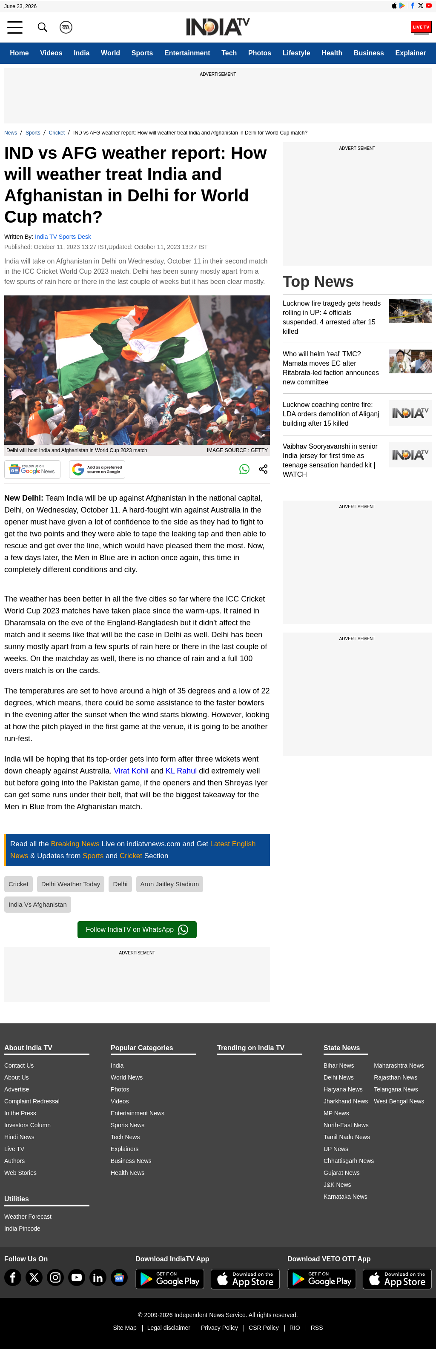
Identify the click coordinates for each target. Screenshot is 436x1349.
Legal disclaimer (168, 1327)
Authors (14, 1160)
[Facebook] (12, 1277)
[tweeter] (34, 1277)
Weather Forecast (28, 1216)
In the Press (20, 1113)
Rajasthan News (395, 1077)
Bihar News (339, 1065)
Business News (131, 1160)
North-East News (346, 1125)
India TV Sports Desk (63, 236)
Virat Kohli (131, 771)
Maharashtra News (399, 1065)
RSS (317, 1327)
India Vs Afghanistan (38, 904)
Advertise (16, 1089)
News (10, 133)
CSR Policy (264, 1327)
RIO (295, 1327)
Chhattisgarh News (349, 1160)
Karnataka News (345, 1196)
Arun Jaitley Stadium (170, 884)
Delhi (120, 884)
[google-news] (119, 1277)
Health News (127, 1172)
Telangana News (396, 1089)
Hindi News (19, 1137)
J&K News (337, 1184)
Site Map (124, 1327)
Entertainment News (137, 1113)
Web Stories (20, 1172)
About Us (16, 1077)
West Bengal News (399, 1101)
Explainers (124, 1149)
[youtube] (76, 1277)
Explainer (411, 53)
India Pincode (22, 1228)
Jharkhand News (346, 1101)
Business (369, 53)
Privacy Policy (219, 1327)
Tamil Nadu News (347, 1137)
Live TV (14, 1149)
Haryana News (343, 1089)
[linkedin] (97, 1277)
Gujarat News (342, 1172)
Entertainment (187, 53)
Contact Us (19, 1065)
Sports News (127, 1125)
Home (19, 53)
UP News (336, 1149)
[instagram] (55, 1277)
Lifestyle (296, 53)
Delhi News (339, 1077)
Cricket (57, 133)
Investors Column (27, 1125)
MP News (336, 1113)
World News (127, 1077)
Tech (229, 53)
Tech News (125, 1137)
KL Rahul (181, 771)
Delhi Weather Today (70, 884)
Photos (259, 53)
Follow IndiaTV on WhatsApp (137, 930)
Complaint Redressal (32, 1101)
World (110, 53)
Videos (51, 53)
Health (331, 53)
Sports (142, 53)
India (81, 53)
